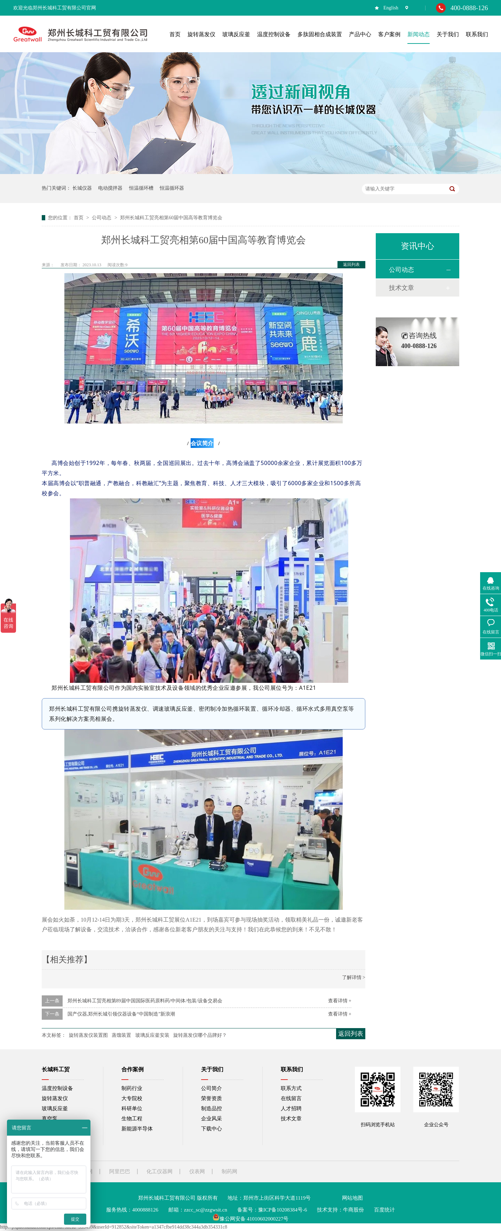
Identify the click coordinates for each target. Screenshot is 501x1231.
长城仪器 (82, 188)
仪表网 (197, 1171)
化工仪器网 (159, 1171)
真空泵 (49, 1118)
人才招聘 (291, 1108)
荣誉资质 (211, 1098)
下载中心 (211, 1128)
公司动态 (102, 217)
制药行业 (131, 1088)
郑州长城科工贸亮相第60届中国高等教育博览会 (171, 217)
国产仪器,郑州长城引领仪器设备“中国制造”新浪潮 (121, 1014)
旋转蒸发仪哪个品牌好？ (200, 1035)
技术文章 (401, 287)
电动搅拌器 (110, 188)
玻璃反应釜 (55, 1108)
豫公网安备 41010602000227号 (251, 1219)
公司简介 (211, 1088)
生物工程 (131, 1118)
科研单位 (131, 1108)
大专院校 (131, 1098)
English (390, 7)
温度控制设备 (57, 1088)
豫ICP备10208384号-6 (282, 1210)
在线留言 (291, 1098)
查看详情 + (339, 1000)
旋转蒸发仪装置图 (88, 1035)
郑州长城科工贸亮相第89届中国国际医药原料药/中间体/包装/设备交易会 (145, 1000)
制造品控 (211, 1108)
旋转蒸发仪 (55, 1098)
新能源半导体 (137, 1128)
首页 (79, 217)
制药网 (229, 1171)
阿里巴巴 (119, 1171)
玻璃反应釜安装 (152, 1035)
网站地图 (352, 1198)
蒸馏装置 (121, 1035)
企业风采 (211, 1118)
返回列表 (351, 264)
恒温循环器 (172, 188)
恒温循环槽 (141, 188)
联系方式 (291, 1088)
